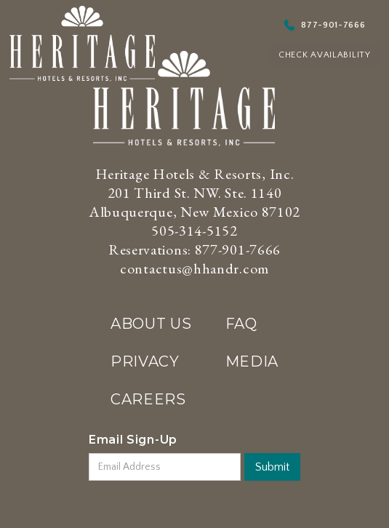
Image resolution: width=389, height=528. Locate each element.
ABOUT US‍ (151, 323)
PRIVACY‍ (145, 361)
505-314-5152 (194, 230)
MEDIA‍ (252, 361)
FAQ (241, 323)
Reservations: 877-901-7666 (194, 249)
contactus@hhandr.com (194, 268)
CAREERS (148, 399)
